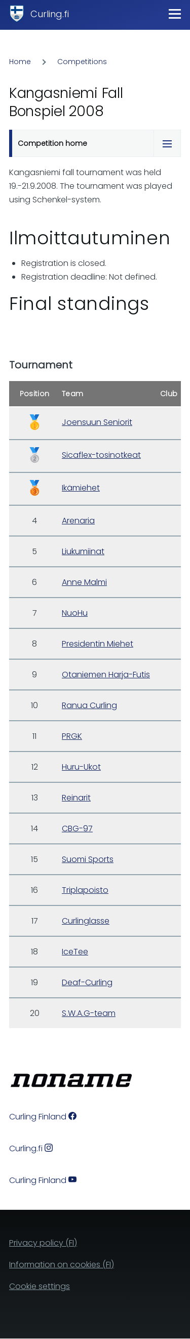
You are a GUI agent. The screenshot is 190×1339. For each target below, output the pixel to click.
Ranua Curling (89, 705)
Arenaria (78, 520)
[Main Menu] (175, 14)
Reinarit (76, 798)
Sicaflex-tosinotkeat (101, 455)
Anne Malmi (84, 582)
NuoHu (75, 613)
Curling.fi (49, 14)
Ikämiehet (81, 488)
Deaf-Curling (87, 982)
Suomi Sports (87, 859)
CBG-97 (77, 828)
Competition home (52, 143)
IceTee (75, 951)
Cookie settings (39, 1286)
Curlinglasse (85, 921)
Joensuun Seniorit (97, 422)
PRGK (72, 736)
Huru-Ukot (81, 767)
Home (20, 62)
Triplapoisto (85, 890)
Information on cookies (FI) (61, 1264)
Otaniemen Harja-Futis (106, 674)
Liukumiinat (83, 551)
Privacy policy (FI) (43, 1243)
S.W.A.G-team (89, 1013)
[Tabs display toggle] (167, 143)
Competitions (82, 62)
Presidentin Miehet (97, 644)
